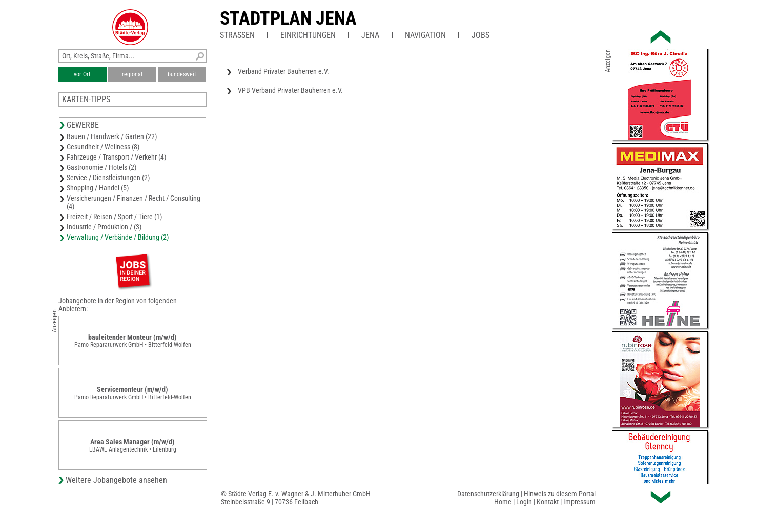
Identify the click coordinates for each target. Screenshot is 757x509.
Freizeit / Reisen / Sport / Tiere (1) (114, 216)
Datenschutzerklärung (488, 494)
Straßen (237, 35)
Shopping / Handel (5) (98, 188)
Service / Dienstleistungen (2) (108, 177)
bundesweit (182, 74)
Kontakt (548, 502)
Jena (370, 35)
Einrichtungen (308, 35)
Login (524, 502)
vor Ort (82, 74)
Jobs (480, 35)
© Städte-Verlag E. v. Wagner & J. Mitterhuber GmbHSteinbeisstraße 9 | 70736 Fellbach (296, 498)
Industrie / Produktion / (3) (104, 227)
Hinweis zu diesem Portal (560, 494)
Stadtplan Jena (288, 18)
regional (132, 74)
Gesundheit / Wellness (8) (103, 147)
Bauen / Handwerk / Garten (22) (112, 136)
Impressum (579, 502)
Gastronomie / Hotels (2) (101, 167)
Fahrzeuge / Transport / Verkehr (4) (116, 157)
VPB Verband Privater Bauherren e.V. (290, 90)
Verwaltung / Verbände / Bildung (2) (118, 237)
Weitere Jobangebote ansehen (116, 480)
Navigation (425, 35)
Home (503, 502)
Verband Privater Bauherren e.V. (283, 71)
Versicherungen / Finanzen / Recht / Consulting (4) (133, 202)
